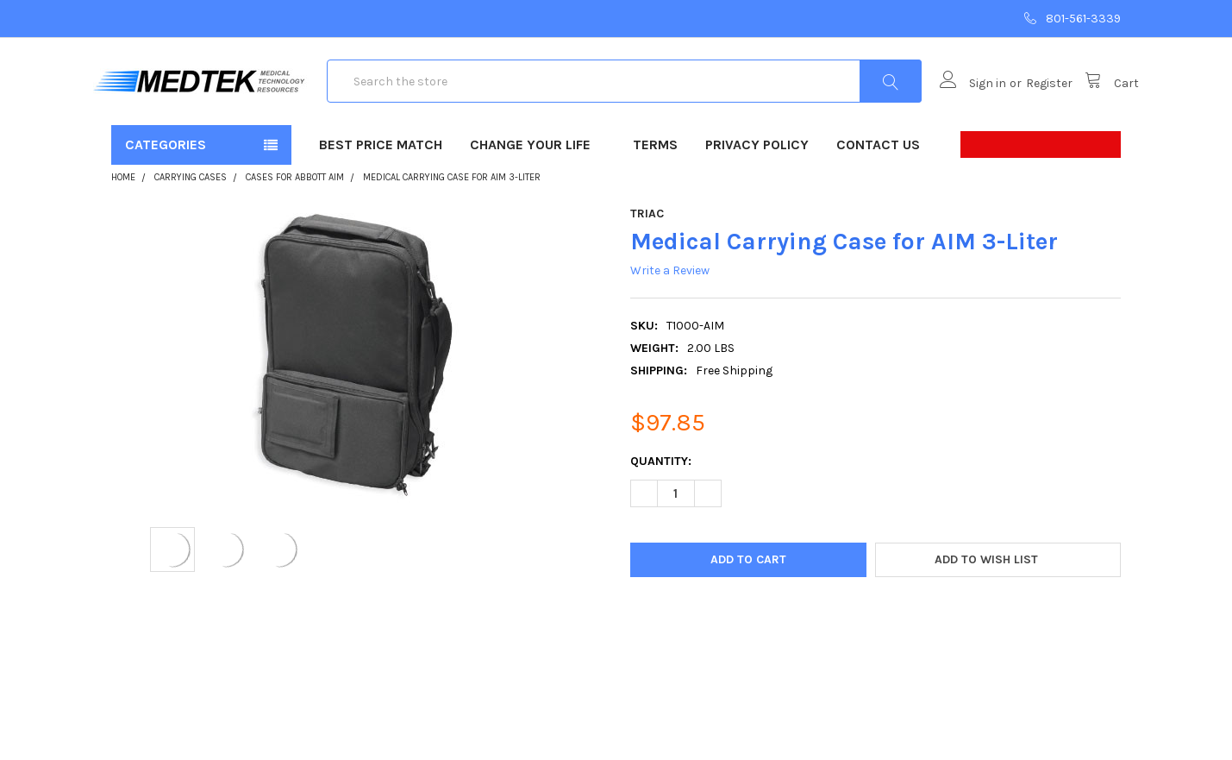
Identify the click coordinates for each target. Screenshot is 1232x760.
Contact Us (878, 199)
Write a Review (670, 324)
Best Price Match (380, 199)
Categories (165, 199)
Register (1031, 111)
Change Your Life (537, 199)
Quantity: (660, 515)
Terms (655, 199)
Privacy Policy (757, 199)
